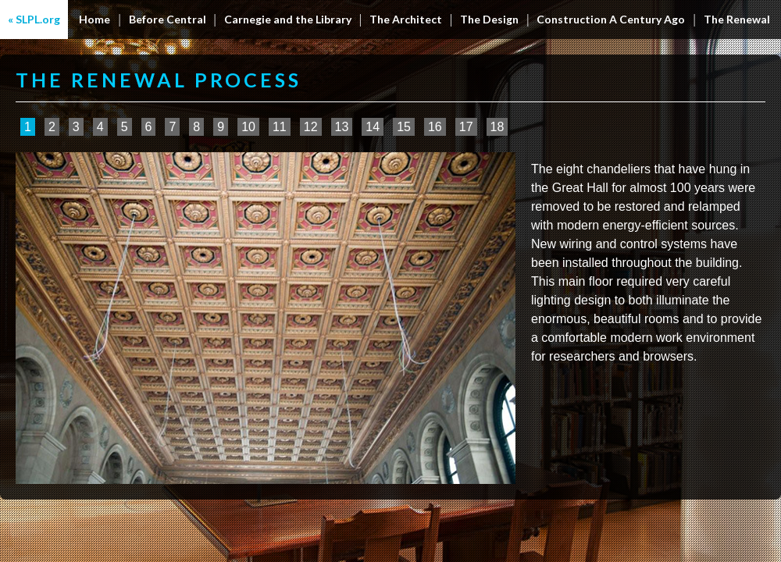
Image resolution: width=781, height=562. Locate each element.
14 (373, 126)
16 (435, 126)
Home (94, 19)
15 (404, 126)
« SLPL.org (34, 19)
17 (466, 126)
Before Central (167, 19)
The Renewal (737, 19)
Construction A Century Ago (611, 19)
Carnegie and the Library (287, 19)
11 (280, 126)
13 (342, 126)
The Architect (405, 19)
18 (497, 126)
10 (248, 126)
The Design (489, 19)
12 (311, 126)
